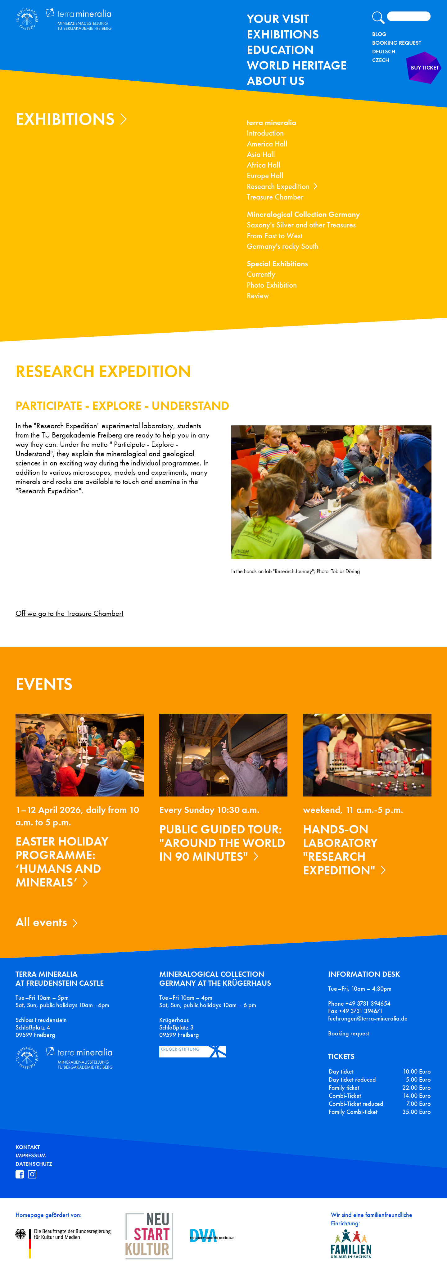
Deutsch (383, 51)
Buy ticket (412, 85)
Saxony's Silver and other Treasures (301, 224)
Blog (379, 34)
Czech (380, 60)
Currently (261, 274)
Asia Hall (261, 154)
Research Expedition (278, 186)
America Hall (267, 143)
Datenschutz (34, 1163)
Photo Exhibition (272, 284)
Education (280, 50)
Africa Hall (263, 164)
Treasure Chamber (275, 196)
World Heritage (297, 65)
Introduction (265, 132)
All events (41, 922)
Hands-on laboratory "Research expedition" (340, 849)
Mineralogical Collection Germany (303, 214)
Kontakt (28, 1147)
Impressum (31, 1155)
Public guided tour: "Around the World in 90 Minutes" (222, 843)
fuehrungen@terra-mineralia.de (368, 1018)
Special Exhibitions (277, 263)
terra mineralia (271, 122)
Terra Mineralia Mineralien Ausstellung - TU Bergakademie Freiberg (92, 26)
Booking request (348, 1033)
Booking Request (396, 42)
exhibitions (283, 34)
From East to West (274, 235)
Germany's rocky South (282, 246)
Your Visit (278, 18)
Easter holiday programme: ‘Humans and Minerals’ (62, 862)
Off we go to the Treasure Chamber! (70, 613)
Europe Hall (265, 175)
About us (276, 81)
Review (258, 295)
